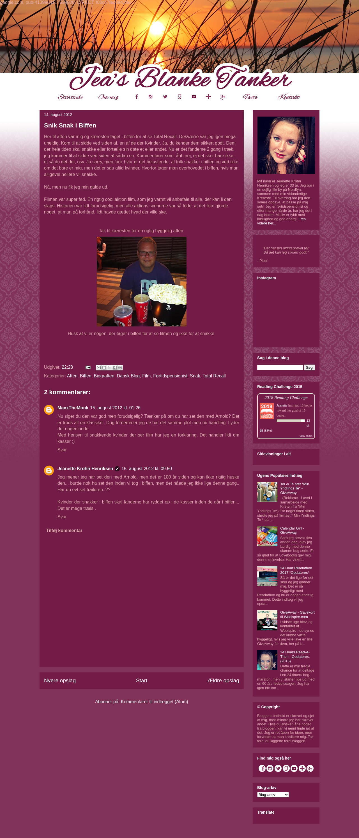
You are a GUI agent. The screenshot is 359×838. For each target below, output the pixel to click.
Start (142, 680)
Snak (195, 375)
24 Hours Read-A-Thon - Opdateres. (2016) (295, 656)
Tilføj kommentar (64, 530)
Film (146, 375)
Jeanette (282, 405)
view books (306, 435)
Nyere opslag (60, 680)
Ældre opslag (223, 680)
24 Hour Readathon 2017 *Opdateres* (296, 570)
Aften (72, 375)
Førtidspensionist (170, 375)
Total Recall (214, 375)
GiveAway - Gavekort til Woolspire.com (297, 614)
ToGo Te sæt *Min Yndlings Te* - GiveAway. (294, 488)
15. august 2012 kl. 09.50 (146, 468)
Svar (62, 449)
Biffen (85, 375)
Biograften (104, 375)
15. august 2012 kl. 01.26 (115, 407)
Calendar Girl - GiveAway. (292, 530)
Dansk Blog (128, 375)
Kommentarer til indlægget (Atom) (154, 701)
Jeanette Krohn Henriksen (85, 468)
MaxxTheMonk (72, 407)
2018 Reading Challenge (286, 397)
